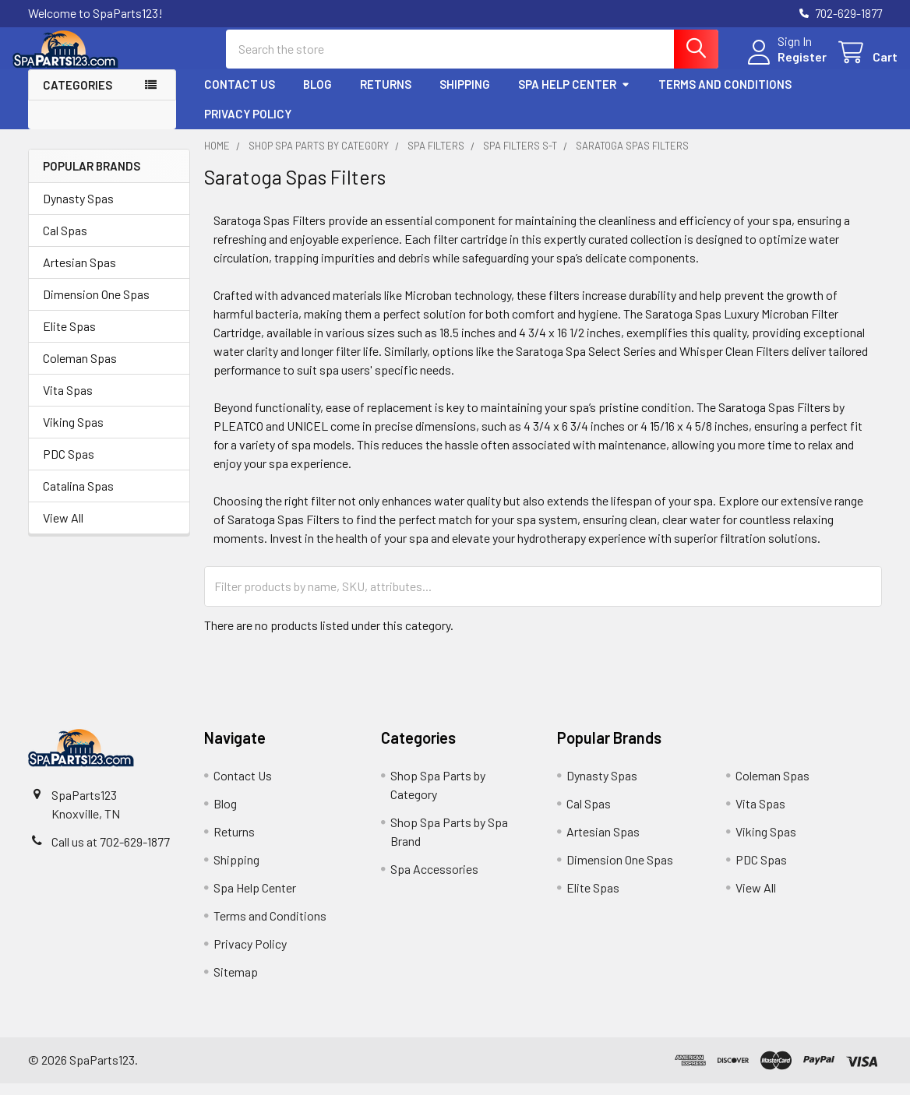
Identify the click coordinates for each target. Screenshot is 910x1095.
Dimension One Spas (96, 306)
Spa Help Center (574, 96)
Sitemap (235, 983)
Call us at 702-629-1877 (110, 853)
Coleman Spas (80, 370)
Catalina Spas (78, 498)
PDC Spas (68, 466)
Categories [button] (77, 97)
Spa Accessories (434, 880)
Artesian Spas (79, 274)
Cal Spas (65, 242)
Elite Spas (69, 338)
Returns (385, 96)
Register (786, 64)
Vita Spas (68, 402)
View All (63, 530)
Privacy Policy (247, 125)
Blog (317, 96)
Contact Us (239, 96)
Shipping (464, 96)
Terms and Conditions (725, 96)
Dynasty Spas (78, 210)
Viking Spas (73, 434)
